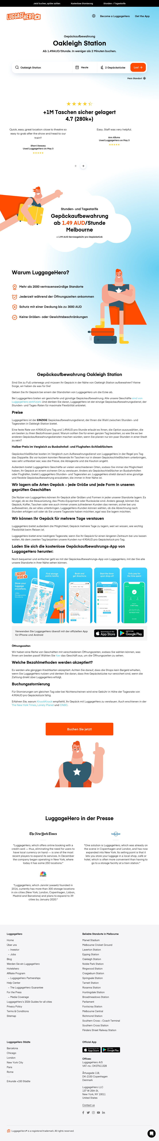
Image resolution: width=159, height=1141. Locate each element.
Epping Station (90, 954)
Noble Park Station (93, 963)
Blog (9, 959)
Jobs (13, 954)
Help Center (13, 982)
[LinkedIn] (103, 1113)
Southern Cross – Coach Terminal (101, 1020)
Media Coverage (19, 997)
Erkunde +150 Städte (18, 1081)
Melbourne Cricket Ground (97, 944)
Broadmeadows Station (95, 997)
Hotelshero (13, 968)
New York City (15, 1062)
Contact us (88, 1105)
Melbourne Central (92, 1011)
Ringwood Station (92, 968)
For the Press (14, 992)
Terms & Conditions (18, 1011)
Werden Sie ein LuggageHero (23, 963)
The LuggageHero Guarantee (26, 987)
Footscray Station (92, 1006)
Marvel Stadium (91, 940)
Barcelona (12, 1048)
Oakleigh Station (91, 959)
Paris (9, 1067)
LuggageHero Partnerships (25, 978)
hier (58, 655)
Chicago (11, 1053)
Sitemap (11, 1016)
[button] (151, 1133)
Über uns (12, 944)
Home (10, 940)
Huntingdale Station (93, 992)
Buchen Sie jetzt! (79, 729)
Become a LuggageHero (115, 16)
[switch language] (94, 16)
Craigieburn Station (93, 973)
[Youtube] (98, 1113)
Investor (14, 949)
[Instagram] (93, 1113)
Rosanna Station (91, 987)
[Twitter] (88, 1113)
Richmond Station (92, 1016)
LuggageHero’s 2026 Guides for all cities (29, 1001)
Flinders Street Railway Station (99, 1030)
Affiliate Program (16, 973)
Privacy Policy (14, 1006)
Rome (10, 1072)
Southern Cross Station (95, 1025)
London (11, 1057)
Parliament (88, 1001)
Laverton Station (91, 949)
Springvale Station (92, 978)
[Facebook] (83, 1113)
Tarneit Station (90, 982)
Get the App (142, 16)
